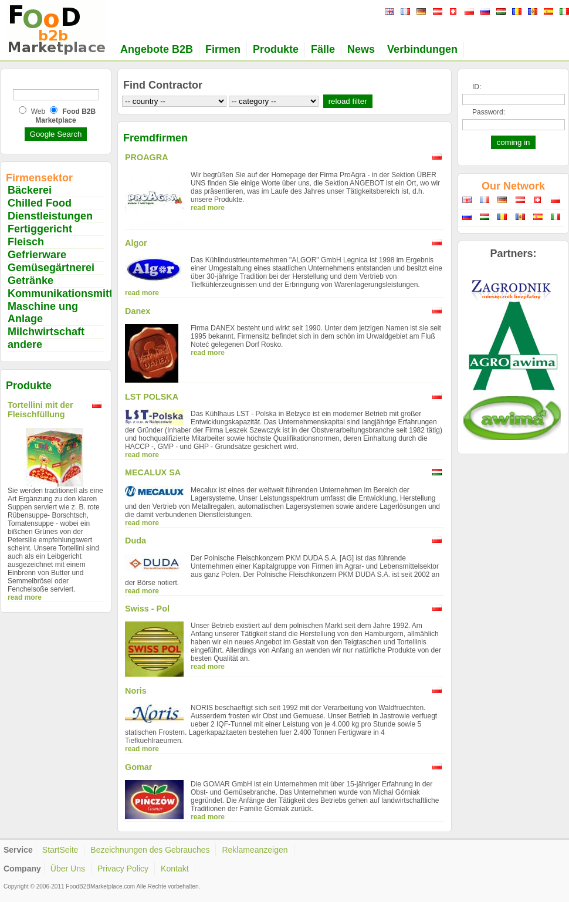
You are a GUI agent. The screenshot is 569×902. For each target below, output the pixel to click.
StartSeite (60, 849)
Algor (136, 243)
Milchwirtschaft (46, 331)
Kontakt (174, 868)
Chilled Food (40, 203)
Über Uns (67, 868)
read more (25, 597)
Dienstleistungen (50, 216)
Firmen (223, 49)
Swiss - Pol (147, 608)
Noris (136, 690)
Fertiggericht (40, 229)
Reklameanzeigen (254, 849)
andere (25, 344)
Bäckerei (30, 190)
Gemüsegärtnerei (51, 267)
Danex (137, 311)
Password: (488, 112)
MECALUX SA (153, 472)
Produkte (276, 49)
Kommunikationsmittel (64, 293)
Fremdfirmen (155, 138)
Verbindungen (422, 49)
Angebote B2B (156, 49)
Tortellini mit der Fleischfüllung (40, 409)
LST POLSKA (151, 396)
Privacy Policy (122, 868)
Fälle (323, 49)
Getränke (30, 280)
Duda (135, 540)
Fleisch (26, 242)
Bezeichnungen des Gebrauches (149, 849)
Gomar (138, 767)
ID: (476, 87)
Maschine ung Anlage (43, 312)
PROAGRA (146, 157)
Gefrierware (37, 255)
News (361, 49)
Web (38, 111)
